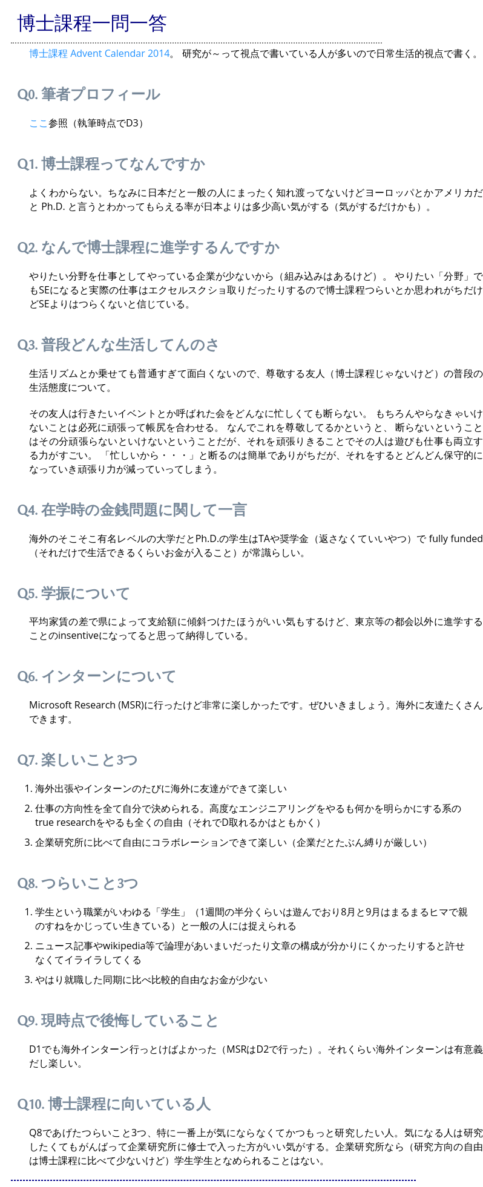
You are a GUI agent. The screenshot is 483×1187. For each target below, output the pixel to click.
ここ (38, 122)
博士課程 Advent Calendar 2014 (99, 53)
